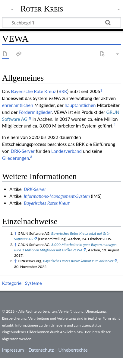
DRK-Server (22, 151)
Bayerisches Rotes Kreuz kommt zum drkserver (78, 261)
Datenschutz (41, 350)
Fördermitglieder (35, 112)
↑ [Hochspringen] (15, 233)
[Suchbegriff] (61, 22)
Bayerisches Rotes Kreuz (47, 203)
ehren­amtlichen (17, 105)
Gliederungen (15, 158)
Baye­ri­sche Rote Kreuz (33, 91)
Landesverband (66, 151)
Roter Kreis (41, 9)
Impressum (13, 350)
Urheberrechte (72, 350)
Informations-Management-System (57, 196)
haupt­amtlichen (80, 105)
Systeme (33, 283)
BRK (62, 91)
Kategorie (11, 283)
